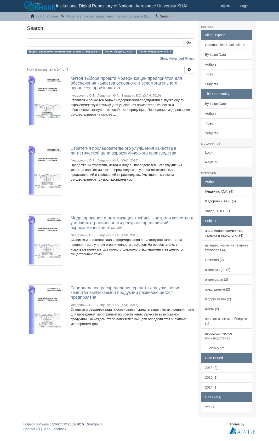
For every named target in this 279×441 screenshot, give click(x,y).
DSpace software (36, 424)
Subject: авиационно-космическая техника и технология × (64, 51)
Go (188, 42)
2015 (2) (211, 368)
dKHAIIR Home (47, 16)
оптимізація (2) (216, 279)
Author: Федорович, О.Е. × (155, 51)
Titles (209, 74)
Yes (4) (210, 407)
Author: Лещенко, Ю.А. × (119, 51)
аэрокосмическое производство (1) (218, 336)
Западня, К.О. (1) (218, 211)
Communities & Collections (225, 45)
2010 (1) (211, 377)
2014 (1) (211, 387)
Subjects (211, 84)
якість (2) (212, 309)
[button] (226, 6)
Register (211, 162)
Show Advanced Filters (177, 58)
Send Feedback (54, 429)
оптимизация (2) (217, 270)
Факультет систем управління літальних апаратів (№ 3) (110, 16)
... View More (214, 348)
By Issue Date (215, 55)
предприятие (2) (217, 289)
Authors (210, 64)
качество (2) (214, 260)
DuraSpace (94, 424)
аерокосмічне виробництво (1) (226, 321)
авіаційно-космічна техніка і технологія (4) (226, 247)
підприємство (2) (218, 299)
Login (209, 152)
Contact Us (31, 429)
